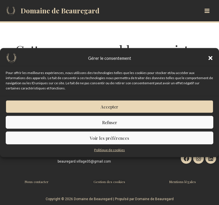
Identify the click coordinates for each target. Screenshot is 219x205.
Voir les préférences (109, 144)
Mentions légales (182, 181)
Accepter (109, 113)
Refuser (109, 128)
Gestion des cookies (109, 181)
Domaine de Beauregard (60, 10)
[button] (210, 64)
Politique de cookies (109, 156)
